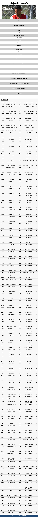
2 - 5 (20, 277)
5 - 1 (20, 487)
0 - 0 (20, 144)
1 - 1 (20, 106)
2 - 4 (20, 406)
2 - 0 (20, 118)
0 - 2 (20, 141)
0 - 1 (20, 120)
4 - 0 (20, 130)
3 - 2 (20, 202)
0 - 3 (20, 307)
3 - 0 (20, 437)
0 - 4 (20, 282)
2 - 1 (20, 104)
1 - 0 (20, 102)
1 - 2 (20, 148)
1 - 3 (20, 160)
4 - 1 (20, 349)
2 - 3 (20, 254)
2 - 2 (20, 137)
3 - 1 (20, 223)
